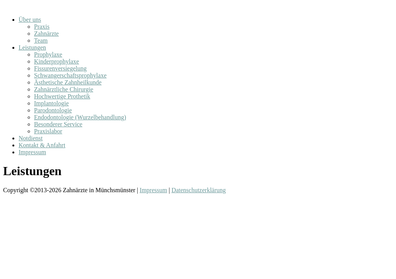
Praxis (42, 26)
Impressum (32, 152)
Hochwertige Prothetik (62, 96)
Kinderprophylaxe (56, 61)
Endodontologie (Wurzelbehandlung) (80, 117)
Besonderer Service (58, 124)
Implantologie (51, 103)
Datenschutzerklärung (198, 190)
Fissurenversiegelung (60, 68)
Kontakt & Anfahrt (42, 145)
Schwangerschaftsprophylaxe (70, 75)
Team (41, 40)
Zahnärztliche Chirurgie (63, 89)
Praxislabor (48, 131)
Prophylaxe (48, 54)
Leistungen (32, 47)
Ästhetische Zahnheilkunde (68, 82)
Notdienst (31, 138)
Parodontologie (53, 110)
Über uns (30, 19)
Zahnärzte (46, 33)
